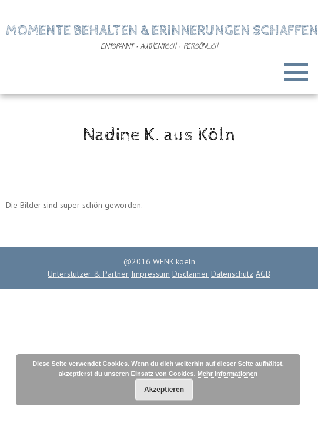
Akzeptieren (164, 389)
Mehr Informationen (228, 373)
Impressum (150, 273)
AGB (263, 273)
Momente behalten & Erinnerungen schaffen (162, 30)
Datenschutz (232, 273)
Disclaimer (190, 273)
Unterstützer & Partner (88, 273)
